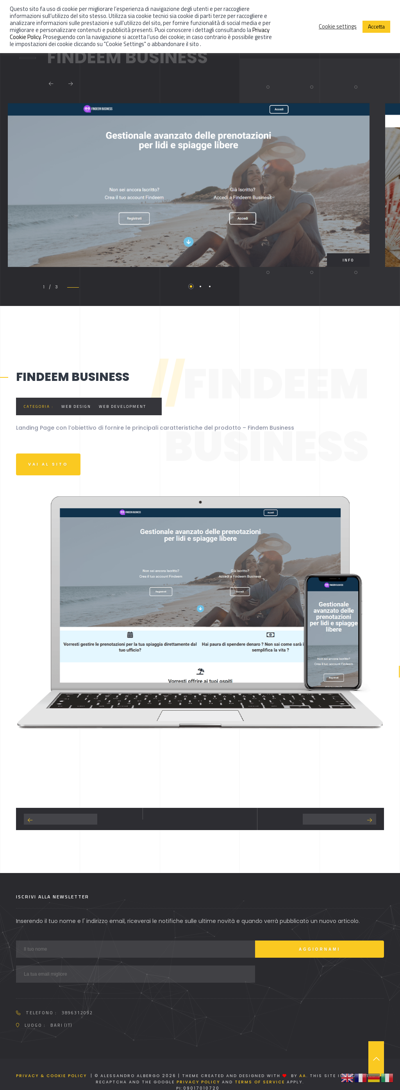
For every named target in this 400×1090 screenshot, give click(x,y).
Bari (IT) (61, 1025)
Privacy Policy (198, 1082)
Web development (122, 406)
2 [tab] (200, 286)
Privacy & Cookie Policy (51, 1076)
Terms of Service (260, 1082)
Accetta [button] (376, 26)
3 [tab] (209, 286)
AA (302, 1076)
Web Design (76, 406)
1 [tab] (191, 286)
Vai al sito (48, 464)
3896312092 (77, 1013)
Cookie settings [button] (338, 26)
